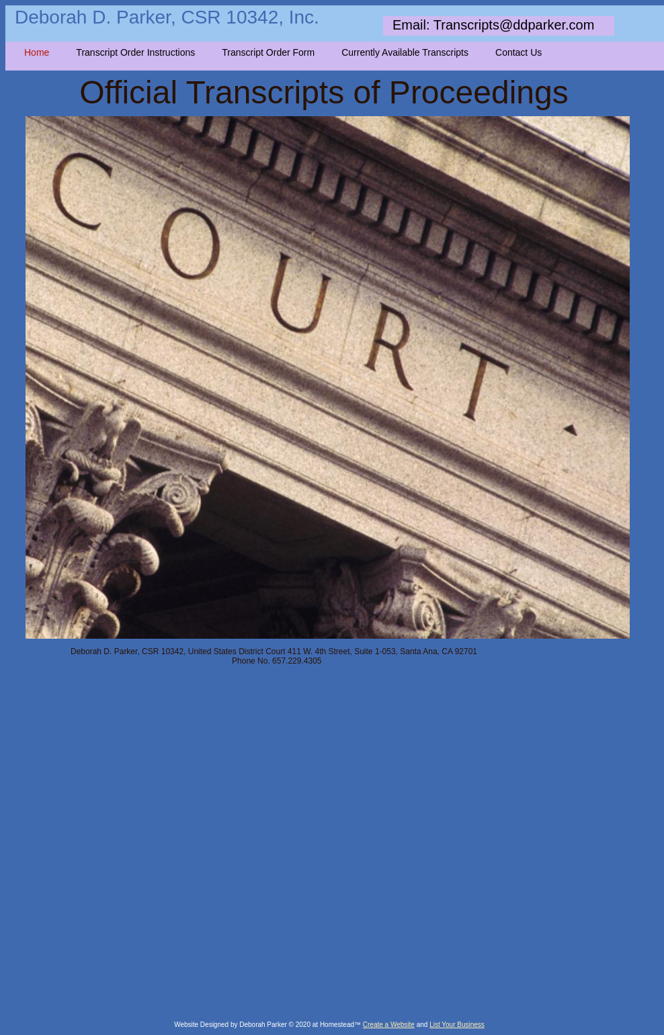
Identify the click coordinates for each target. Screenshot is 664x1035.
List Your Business (457, 1024)
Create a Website (389, 1024)
